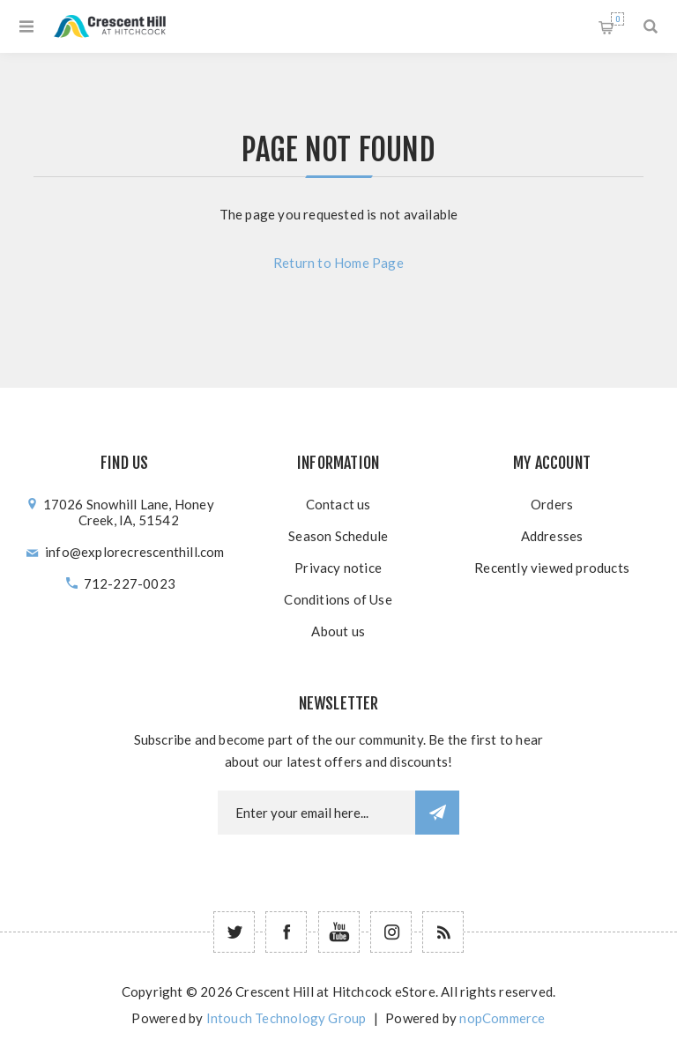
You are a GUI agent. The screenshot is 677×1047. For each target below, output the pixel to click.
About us (338, 631)
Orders (552, 504)
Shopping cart (617, 19)
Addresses (552, 536)
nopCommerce (502, 1018)
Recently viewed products (551, 567)
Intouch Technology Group (286, 1018)
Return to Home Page (338, 263)
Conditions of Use (337, 599)
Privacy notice (338, 567)
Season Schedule (338, 536)
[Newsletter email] (316, 813)
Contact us (338, 504)
